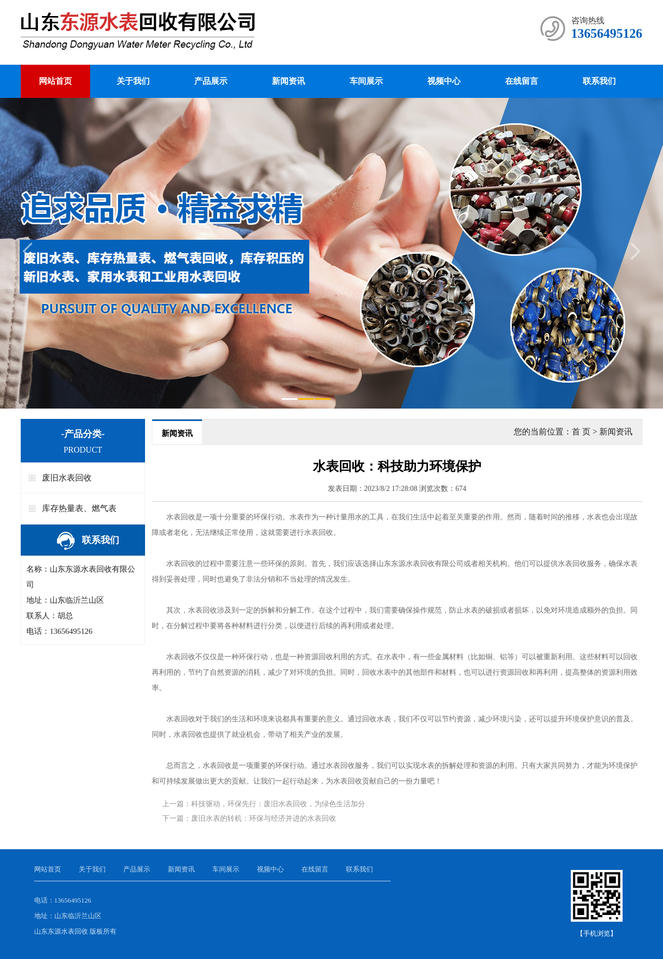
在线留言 (521, 81)
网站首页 (55, 81)
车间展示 (366, 81)
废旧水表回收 (67, 477)
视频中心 (443, 81)
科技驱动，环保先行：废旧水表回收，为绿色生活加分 (278, 804)
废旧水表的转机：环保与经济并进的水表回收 (263, 818)
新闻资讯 (288, 81)
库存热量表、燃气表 (79, 508)
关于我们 (133, 81)
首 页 (581, 431)
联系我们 (599, 81)
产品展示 (210, 81)
